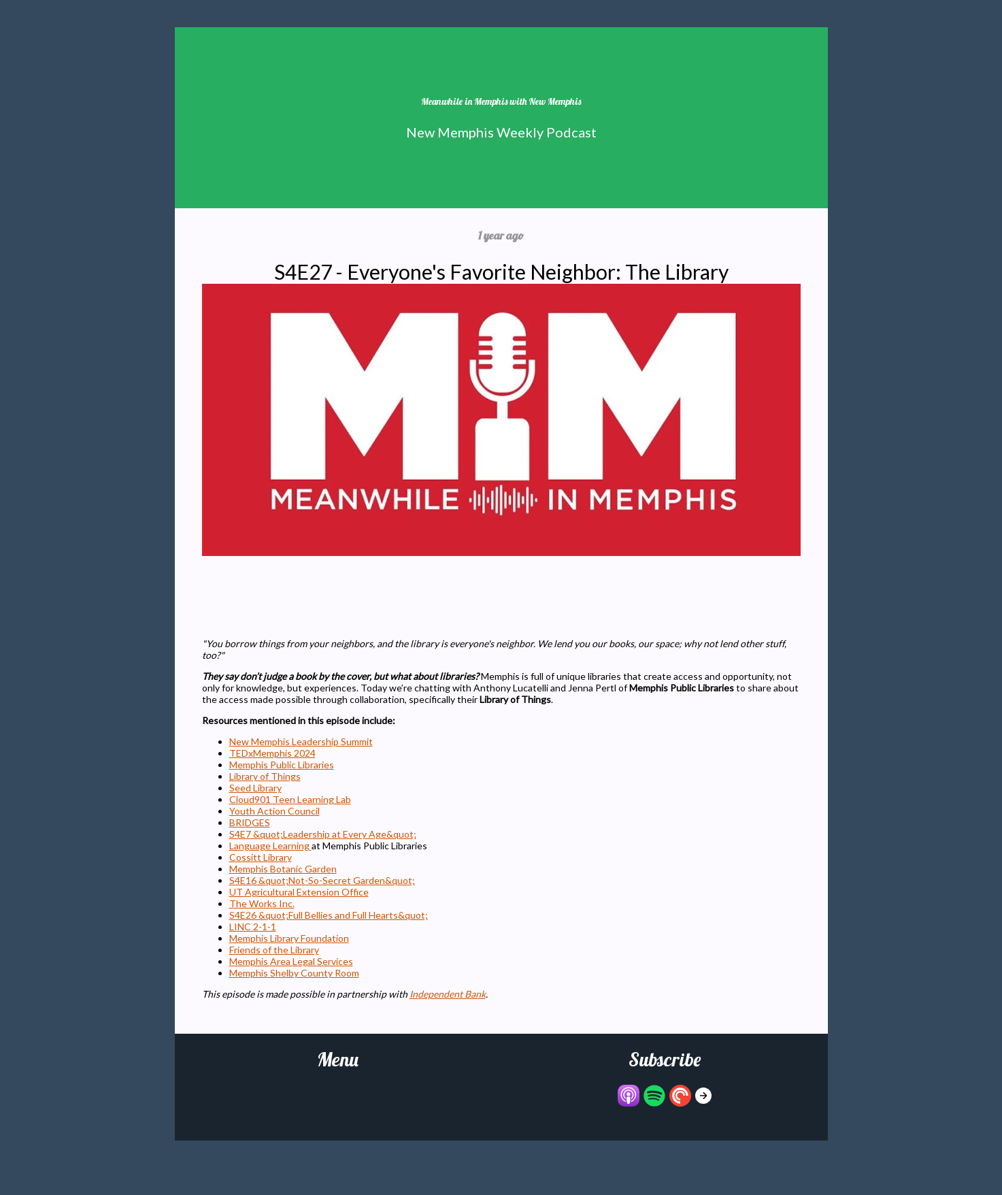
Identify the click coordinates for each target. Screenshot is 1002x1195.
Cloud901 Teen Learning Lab (290, 799)
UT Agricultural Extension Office (299, 892)
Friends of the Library (274, 949)
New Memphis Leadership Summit (301, 741)
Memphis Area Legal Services (291, 961)
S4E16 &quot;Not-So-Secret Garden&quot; (322, 880)
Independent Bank (448, 994)
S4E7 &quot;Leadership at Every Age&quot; (322, 834)
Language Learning (270, 845)
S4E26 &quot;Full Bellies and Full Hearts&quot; (328, 915)
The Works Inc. (262, 903)
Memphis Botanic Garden (283, 868)
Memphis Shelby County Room (294, 973)
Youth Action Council (274, 811)
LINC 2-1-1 (252, 926)
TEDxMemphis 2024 (272, 753)
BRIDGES (249, 822)
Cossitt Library (260, 857)
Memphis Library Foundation (289, 938)
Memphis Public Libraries (281, 764)
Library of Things (265, 776)
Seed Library (255, 787)
